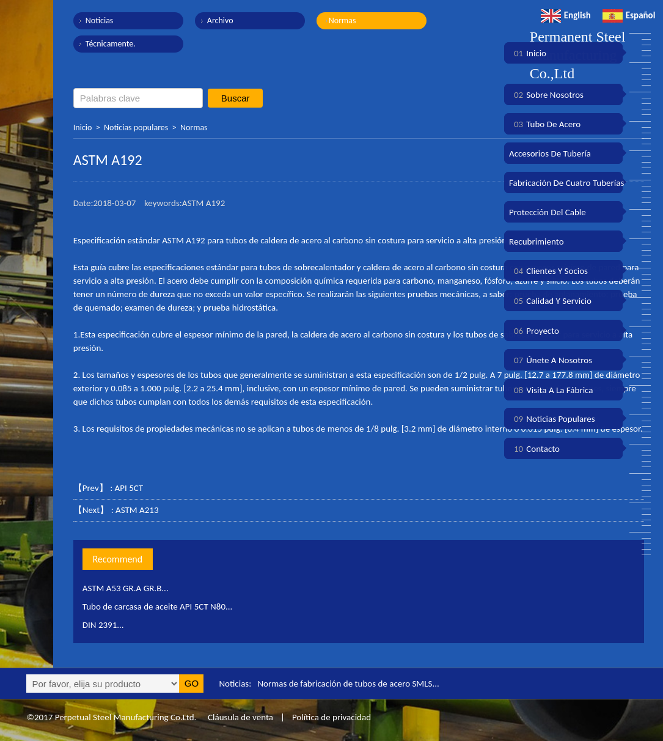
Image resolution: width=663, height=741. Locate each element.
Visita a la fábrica (551, 390)
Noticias (100, 20)
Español (629, 15)
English (566, 15)
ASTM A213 (136, 509)
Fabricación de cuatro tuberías (566, 182)
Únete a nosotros (550, 360)
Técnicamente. (111, 44)
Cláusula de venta (239, 717)
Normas (342, 20)
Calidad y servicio (550, 300)
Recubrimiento (536, 241)
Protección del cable (547, 212)
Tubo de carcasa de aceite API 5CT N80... (157, 606)
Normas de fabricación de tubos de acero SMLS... (348, 683)
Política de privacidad (331, 717)
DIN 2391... (103, 624)
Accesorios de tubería (550, 153)
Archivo (220, 20)
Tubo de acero (545, 124)
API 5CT (129, 487)
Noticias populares (136, 127)
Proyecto (534, 330)
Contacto (534, 448)
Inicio (82, 127)
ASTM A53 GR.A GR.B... (125, 588)
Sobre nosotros (546, 94)
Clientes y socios (548, 270)
